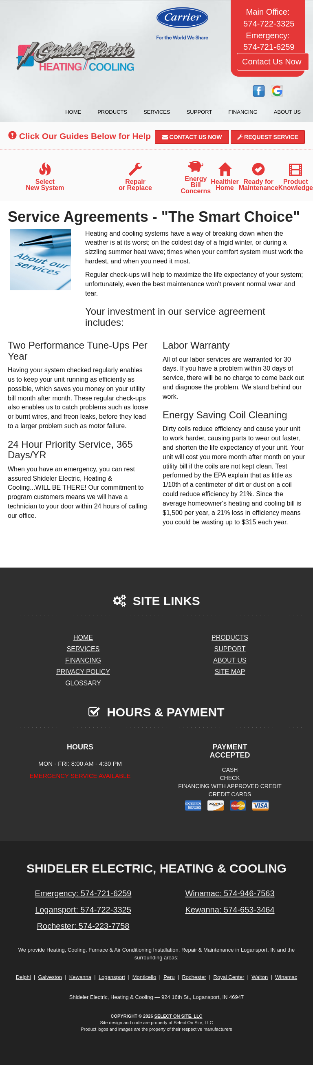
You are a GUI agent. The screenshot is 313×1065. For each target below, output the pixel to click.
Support (199, 112)
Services (156, 112)
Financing (243, 112)
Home (73, 112)
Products (112, 112)
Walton (259, 977)
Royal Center (229, 977)
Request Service (267, 137)
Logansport (112, 977)
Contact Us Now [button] (273, 61)
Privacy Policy (83, 671)
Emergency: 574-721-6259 (83, 893)
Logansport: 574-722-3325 (83, 909)
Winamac (286, 977)
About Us (287, 112)
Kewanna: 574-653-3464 (229, 909)
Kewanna (80, 977)
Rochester (194, 977)
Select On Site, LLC (178, 1016)
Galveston (50, 977)
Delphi (23, 977)
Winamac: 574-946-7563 (229, 893)
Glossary (83, 683)
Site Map (230, 671)
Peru (168, 977)
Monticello (144, 977)
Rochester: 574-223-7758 (83, 925)
